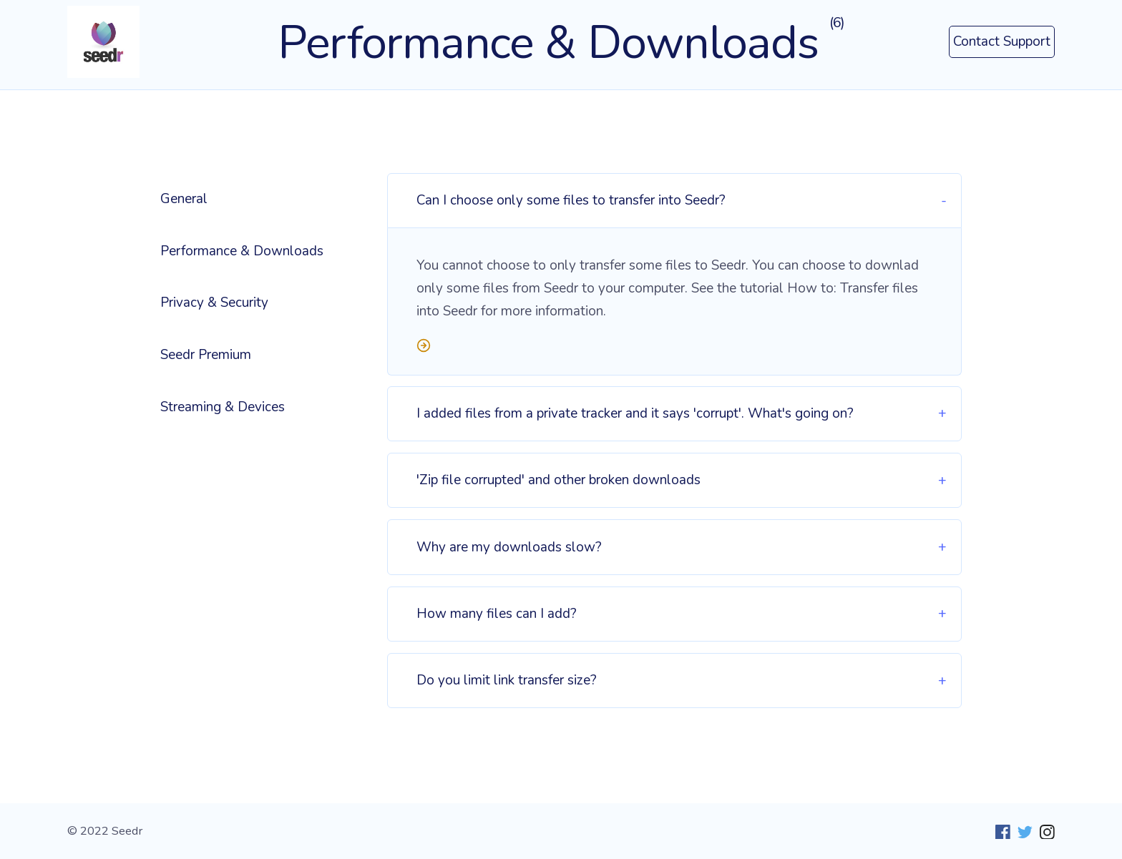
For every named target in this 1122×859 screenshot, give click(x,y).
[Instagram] (1044, 831)
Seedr (127, 831)
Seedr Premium (205, 354)
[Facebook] (999, 831)
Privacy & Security (214, 302)
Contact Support (1001, 41)
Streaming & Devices (222, 407)
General (184, 199)
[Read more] (674, 348)
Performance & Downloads (241, 251)
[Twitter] (1021, 831)
